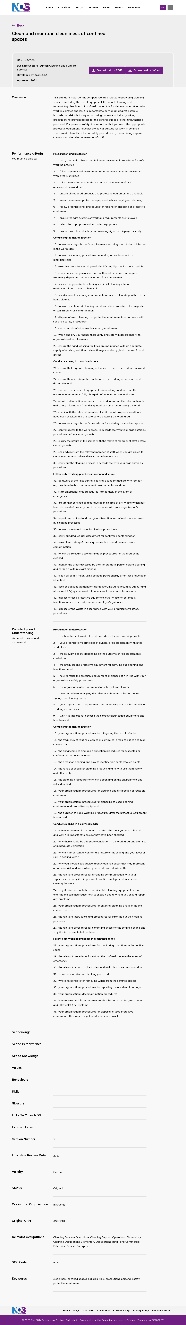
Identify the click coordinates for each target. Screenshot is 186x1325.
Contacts (93, 7)
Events (119, 7)
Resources (134, 7)
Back (20, 25)
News (106, 7)
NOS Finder (65, 7)
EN (162, 7)
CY (170, 7)
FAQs (79, 7)
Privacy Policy (141, 1310)
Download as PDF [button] (109, 70)
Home (49, 7)
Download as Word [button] (146, 70)
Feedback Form (161, 1310)
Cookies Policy (121, 1310)
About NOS (103, 1310)
